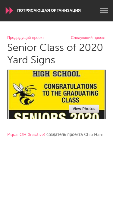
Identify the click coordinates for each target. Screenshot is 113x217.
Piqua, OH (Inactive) (26, 134)
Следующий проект (88, 38)
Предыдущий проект (25, 38)
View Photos (84, 108)
